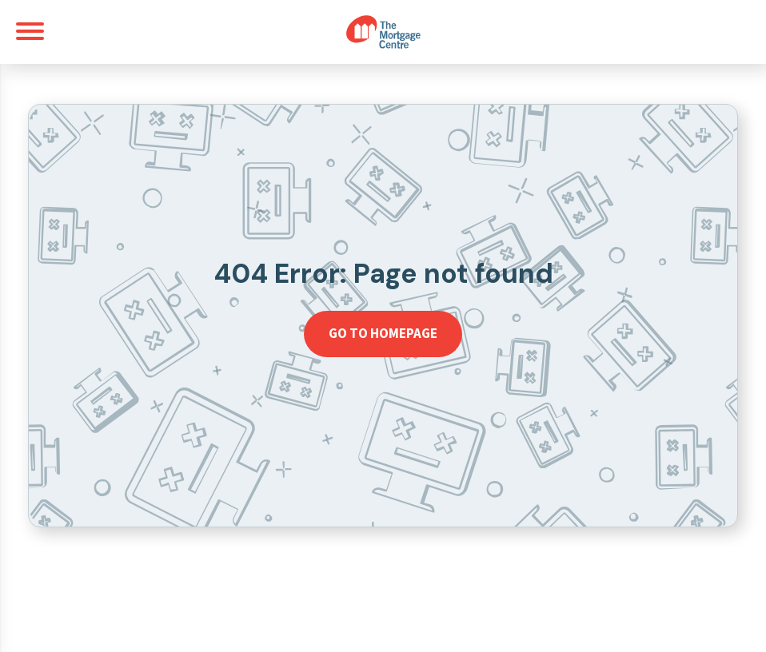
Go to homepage (383, 333)
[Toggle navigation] (30, 31)
